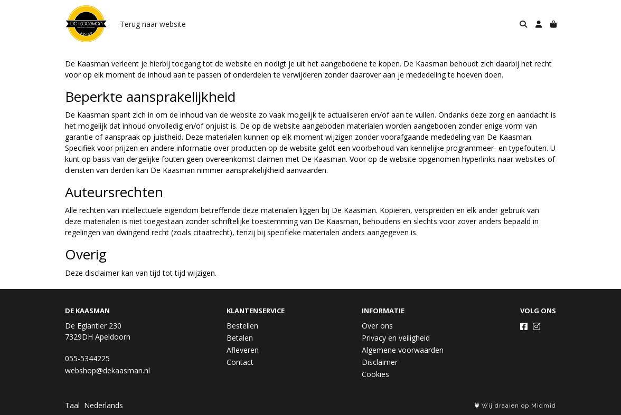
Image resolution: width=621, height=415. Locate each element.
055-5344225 (87, 358)
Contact (240, 362)
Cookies (375, 374)
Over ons (377, 326)
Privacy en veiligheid (396, 338)
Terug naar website (153, 24)
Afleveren (243, 350)
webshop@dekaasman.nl (107, 370)
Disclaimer (380, 362)
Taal (72, 405)
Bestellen (242, 326)
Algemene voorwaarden (403, 350)
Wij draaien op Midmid (515, 405)
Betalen (240, 338)
